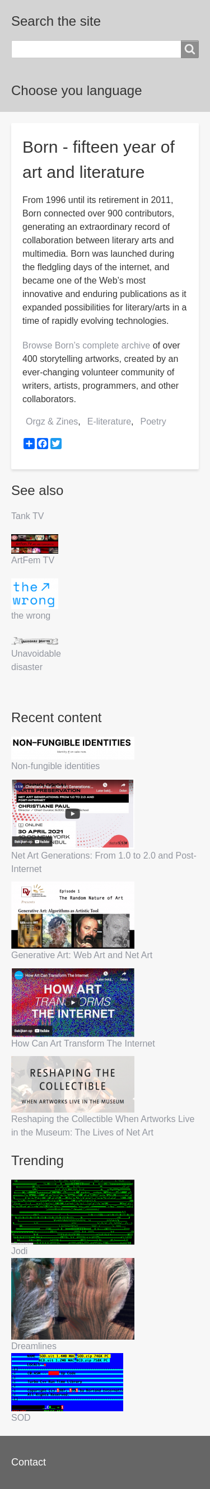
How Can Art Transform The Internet (83, 1043)
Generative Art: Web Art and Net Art (81, 955)
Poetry (153, 421)
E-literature (109, 421)
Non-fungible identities (55, 766)
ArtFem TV (32, 560)
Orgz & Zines (52, 421)
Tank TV (27, 516)
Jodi (19, 1251)
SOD (21, 1417)
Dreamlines (34, 1346)
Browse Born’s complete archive (86, 345)
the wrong (30, 615)
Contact (28, 1462)
